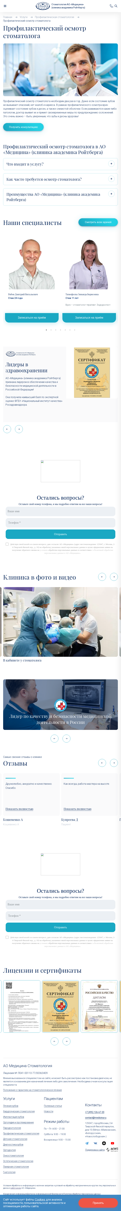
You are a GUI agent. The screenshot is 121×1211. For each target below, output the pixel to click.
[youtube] (112, 1143)
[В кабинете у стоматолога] (60, 622)
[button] (19, 429)
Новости (48, 1111)
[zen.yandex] (104, 1143)
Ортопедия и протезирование (18, 1122)
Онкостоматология (13, 1155)
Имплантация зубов (13, 1117)
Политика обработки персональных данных (82, 1194)
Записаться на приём (32, 317)
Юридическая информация (15, 1194)
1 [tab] (46, 330)
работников (15, 1188)
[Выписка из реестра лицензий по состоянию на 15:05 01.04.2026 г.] (21, 1006)
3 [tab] (55, 330)
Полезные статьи (53, 1106)
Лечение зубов (10, 1106)
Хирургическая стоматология (19, 1111)
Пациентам (53, 1098)
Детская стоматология (15, 1139)
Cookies (40, 1199)
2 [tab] (51, 330)
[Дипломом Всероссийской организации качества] (99, 1006)
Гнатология (9, 1172)
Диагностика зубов (13, 1144)
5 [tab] (65, 330)
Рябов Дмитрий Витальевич (23, 294)
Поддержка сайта (95, 1149)
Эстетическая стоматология (18, 1161)
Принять (98, 1203)
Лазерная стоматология (16, 1166)
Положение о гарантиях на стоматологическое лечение (32, 1090)
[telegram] (87, 1143)
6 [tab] (70, 330)
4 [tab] (60, 330)
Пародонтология (12, 1128)
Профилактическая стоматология (21, 1133)
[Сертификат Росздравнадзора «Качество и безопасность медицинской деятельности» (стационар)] (60, 1006)
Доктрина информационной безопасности (45, 1194)
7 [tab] (74, 330)
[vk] (95, 1143)
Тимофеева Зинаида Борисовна (82, 294)
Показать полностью (19, 809)
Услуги (9, 1098)
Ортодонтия (9, 1150)
